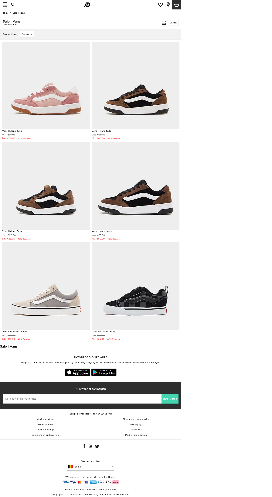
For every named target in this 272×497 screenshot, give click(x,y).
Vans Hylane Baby (12, 231)
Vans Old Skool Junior (14, 331)
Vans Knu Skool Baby (103, 331)
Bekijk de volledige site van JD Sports (91, 413)
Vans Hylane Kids (101, 131)
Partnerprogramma (136, 435)
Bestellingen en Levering (45, 435)
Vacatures (136, 429)
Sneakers (27, 34)
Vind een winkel (45, 419)
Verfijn (173, 22)
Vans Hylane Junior (12, 131)
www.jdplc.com (107, 489)
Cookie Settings (45, 429)
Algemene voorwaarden (136, 419)
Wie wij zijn (136, 424)
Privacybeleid (45, 424)
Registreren (170, 398)
